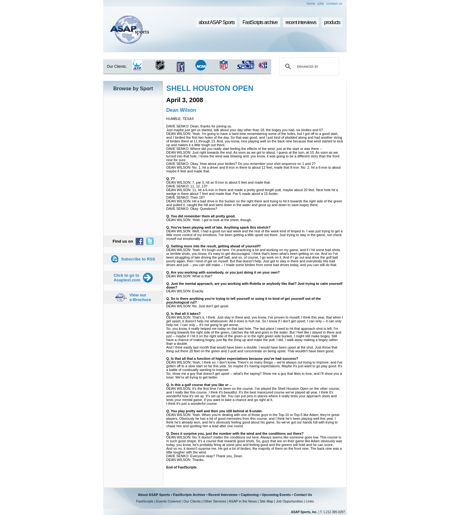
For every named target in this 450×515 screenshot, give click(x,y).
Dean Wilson (181, 110)
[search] (308, 66)
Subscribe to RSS (138, 259)
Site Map (266, 501)
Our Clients (192, 501)
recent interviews (300, 22)
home (311, 3)
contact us (334, 3)
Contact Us (303, 495)
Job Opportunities (289, 501)
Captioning (249, 495)
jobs (321, 3)
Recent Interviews (223, 495)
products (332, 22)
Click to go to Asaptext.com (126, 277)
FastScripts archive (260, 22)
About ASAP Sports (154, 495)
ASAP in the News (243, 501)
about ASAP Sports (217, 22)
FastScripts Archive (189, 495)
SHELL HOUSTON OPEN (209, 88)
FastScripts (144, 501)
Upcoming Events (276, 495)
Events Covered (168, 501)
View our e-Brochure (140, 297)
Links (310, 501)
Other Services (214, 501)
